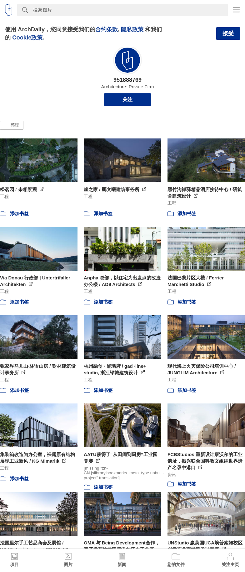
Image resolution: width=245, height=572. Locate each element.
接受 (228, 33)
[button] (11, 125)
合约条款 (106, 29)
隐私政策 (132, 29)
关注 (127, 99)
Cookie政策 (27, 37)
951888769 (127, 80)
